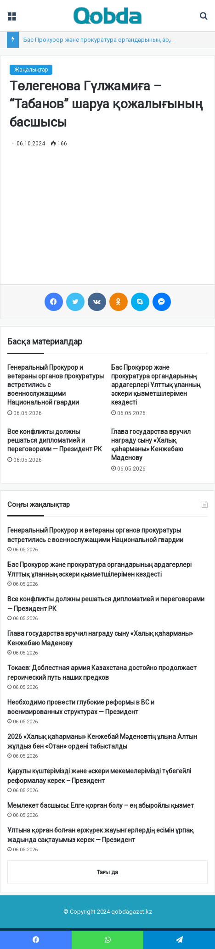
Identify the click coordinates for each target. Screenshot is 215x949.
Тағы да (107, 872)
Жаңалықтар (31, 70)
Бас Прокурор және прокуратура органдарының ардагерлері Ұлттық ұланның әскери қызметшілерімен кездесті (155, 385)
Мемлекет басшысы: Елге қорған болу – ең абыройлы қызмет (100, 805)
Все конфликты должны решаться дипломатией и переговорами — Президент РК (54, 440)
